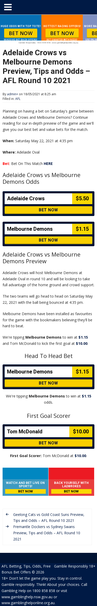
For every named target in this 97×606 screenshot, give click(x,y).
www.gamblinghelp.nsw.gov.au (27, 596)
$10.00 (81, 343)
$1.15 (83, 337)
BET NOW (21, 33)
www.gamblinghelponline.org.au (28, 602)
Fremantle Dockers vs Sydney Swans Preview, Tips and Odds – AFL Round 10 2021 (46, 532)
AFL (17, 99)
